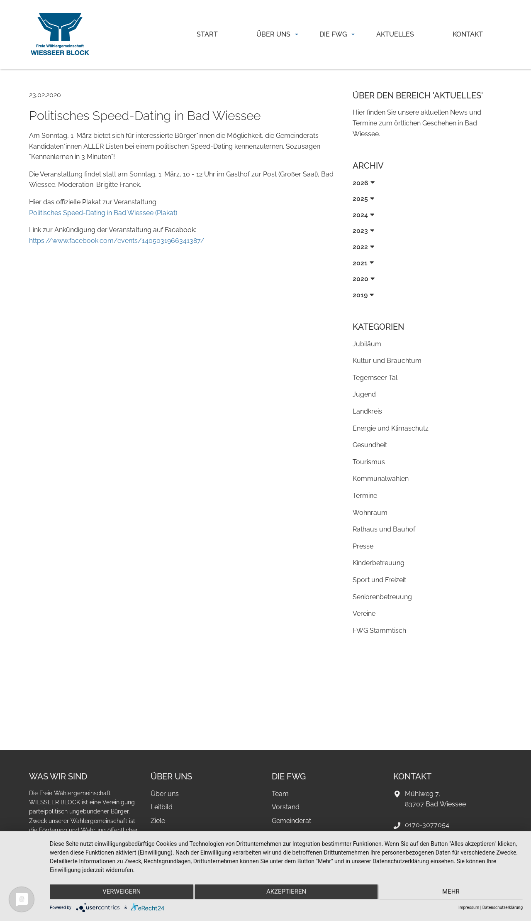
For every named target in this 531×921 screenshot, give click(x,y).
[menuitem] (207, 34)
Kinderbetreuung (378, 563)
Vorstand (286, 807)
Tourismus (369, 462)
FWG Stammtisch (379, 630)
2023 (360, 231)
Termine (365, 496)
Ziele (158, 821)
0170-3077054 (427, 825)
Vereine (364, 613)
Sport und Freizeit (379, 580)
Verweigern (120, 892)
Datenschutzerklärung (502, 907)
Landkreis (367, 411)
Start (207, 34)
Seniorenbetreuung (382, 597)
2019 (360, 295)
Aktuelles (395, 34)
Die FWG (333, 34)
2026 (360, 183)
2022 (360, 247)
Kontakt (468, 34)
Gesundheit (370, 445)
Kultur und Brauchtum (387, 361)
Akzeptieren (286, 892)
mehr (452, 892)
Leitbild (162, 807)
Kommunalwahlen (381, 479)
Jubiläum (367, 344)
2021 (360, 263)
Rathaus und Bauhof (384, 529)
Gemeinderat (291, 821)
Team (280, 794)
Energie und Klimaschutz (391, 428)
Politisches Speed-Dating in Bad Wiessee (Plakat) (103, 213)
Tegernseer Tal (375, 378)
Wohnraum (370, 513)
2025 (360, 199)
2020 (360, 279)
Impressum (468, 907)
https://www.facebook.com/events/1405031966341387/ (117, 241)
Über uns (273, 34)
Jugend (364, 394)
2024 (360, 215)
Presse (363, 546)
